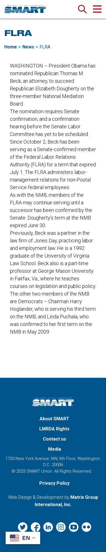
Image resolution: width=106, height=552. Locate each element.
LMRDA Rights (54, 429)
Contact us (54, 439)
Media (54, 449)
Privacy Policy (54, 483)
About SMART (54, 418)
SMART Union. (40, 471)
